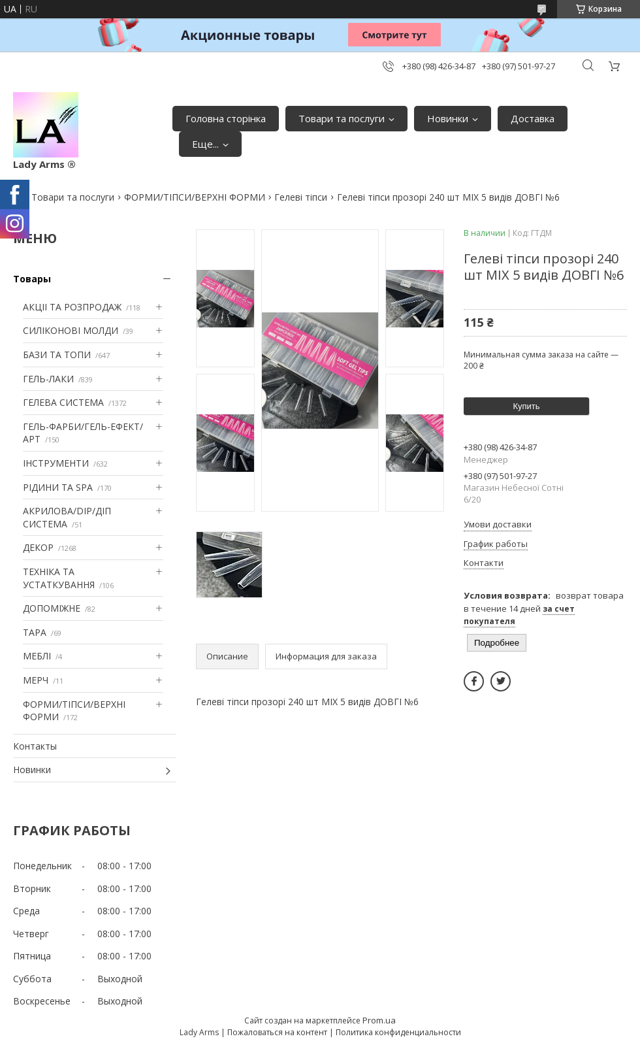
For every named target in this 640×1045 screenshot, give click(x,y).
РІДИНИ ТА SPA (58, 487)
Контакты (35, 746)
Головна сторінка (225, 118)
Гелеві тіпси (300, 197)
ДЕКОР (38, 547)
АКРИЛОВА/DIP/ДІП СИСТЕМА (67, 517)
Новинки (447, 118)
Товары (32, 279)
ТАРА (34, 632)
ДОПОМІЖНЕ (51, 608)
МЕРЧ (35, 680)
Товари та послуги (341, 118)
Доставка (532, 118)
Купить (526, 406)
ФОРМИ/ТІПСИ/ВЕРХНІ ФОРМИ (194, 197)
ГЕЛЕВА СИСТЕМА (63, 402)
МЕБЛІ (37, 656)
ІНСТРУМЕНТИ (56, 463)
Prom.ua (379, 1020)
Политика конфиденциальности (398, 1032)
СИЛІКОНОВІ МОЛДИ (70, 330)
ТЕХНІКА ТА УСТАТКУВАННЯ (59, 578)
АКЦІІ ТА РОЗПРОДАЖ (72, 307)
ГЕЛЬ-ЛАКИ (48, 379)
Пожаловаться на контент (277, 1032)
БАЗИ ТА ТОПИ (57, 354)
